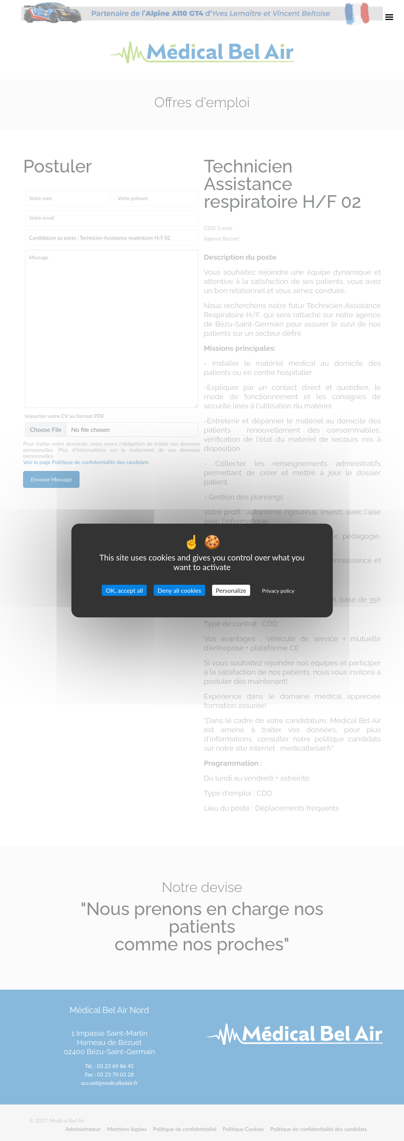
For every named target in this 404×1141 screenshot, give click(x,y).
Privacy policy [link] (278, 590)
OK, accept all (124, 590)
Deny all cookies (179, 590)
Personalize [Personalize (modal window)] (231, 590)
